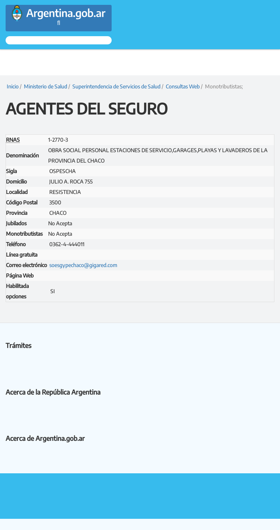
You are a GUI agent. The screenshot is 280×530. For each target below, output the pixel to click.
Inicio (12, 86)
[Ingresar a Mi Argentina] (59, 40)
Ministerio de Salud (45, 86)
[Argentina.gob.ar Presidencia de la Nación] (59, 9)
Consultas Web (183, 86)
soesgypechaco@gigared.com (83, 265)
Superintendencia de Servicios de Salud (116, 86)
